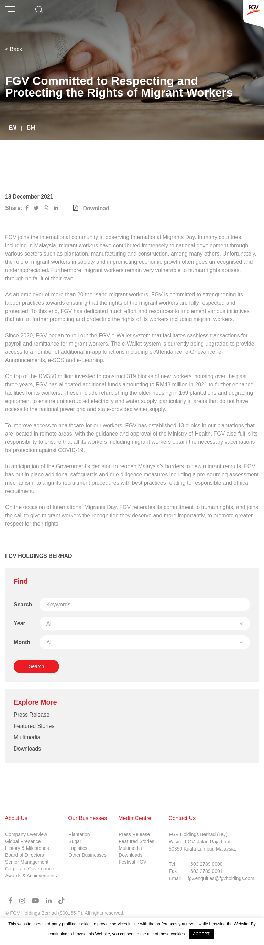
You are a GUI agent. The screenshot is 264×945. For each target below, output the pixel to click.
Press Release (32, 715)
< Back (13, 49)
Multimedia (27, 737)
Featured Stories (34, 726)
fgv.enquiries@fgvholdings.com (221, 878)
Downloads (27, 749)
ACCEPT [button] (201, 934)
